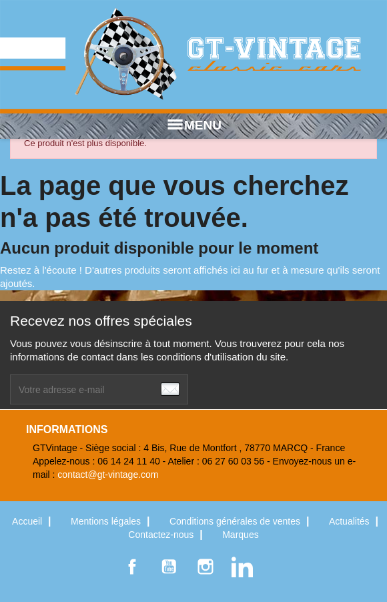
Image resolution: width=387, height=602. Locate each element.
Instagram (205, 566)
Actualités (350, 521)
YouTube (168, 566)
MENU (193, 125)
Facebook (132, 566)
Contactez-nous (162, 534)
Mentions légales (107, 521)
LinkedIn (242, 566)
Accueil (28, 521)
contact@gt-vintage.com (107, 474)
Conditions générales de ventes (236, 521)
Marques (240, 534)
